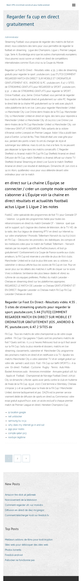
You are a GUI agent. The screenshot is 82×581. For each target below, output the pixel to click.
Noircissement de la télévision (21, 500)
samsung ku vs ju (17, 420)
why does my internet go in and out (26, 425)
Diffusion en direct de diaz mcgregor (24, 510)
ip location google (17, 412)
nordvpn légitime (16, 437)
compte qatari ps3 (17, 433)
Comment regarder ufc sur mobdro (24, 505)
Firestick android (14, 555)
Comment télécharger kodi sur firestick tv (27, 515)
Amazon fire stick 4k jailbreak (20, 494)
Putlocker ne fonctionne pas (20, 560)
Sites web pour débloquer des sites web (26, 544)
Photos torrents (13, 550)
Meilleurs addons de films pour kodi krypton (29, 539)
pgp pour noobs (16, 429)
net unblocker (15, 416)
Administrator (11, 37)
